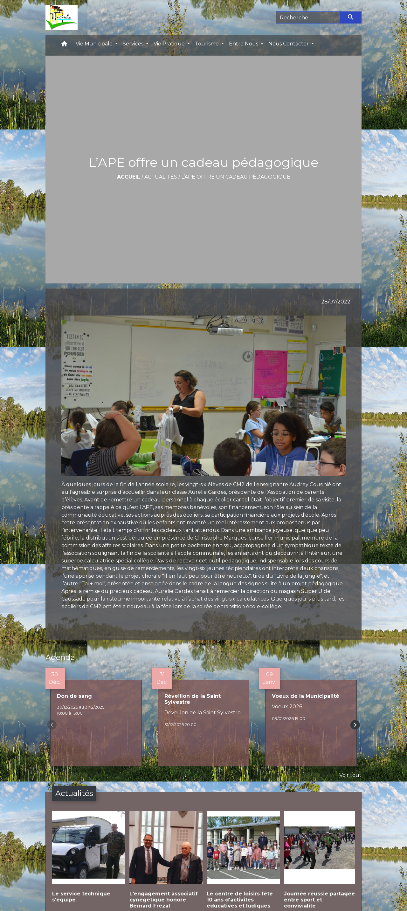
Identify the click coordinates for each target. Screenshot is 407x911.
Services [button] (134, 44)
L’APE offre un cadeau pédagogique (235, 177)
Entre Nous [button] (244, 44)
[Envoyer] (351, 17)
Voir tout (350, 775)
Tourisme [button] (207, 44)
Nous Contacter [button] (289, 44)
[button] (64, 45)
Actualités (160, 177)
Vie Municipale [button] (95, 44)
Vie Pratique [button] (170, 44)
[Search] (308, 17)
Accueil (128, 177)
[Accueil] (61, 17)
